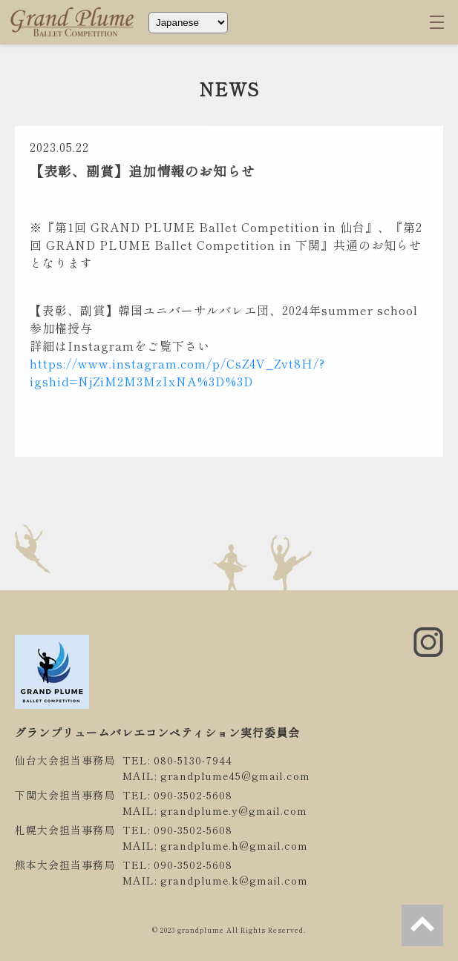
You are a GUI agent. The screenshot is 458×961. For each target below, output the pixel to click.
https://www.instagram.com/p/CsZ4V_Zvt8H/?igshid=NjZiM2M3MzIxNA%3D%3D (177, 372)
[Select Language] (188, 22)
